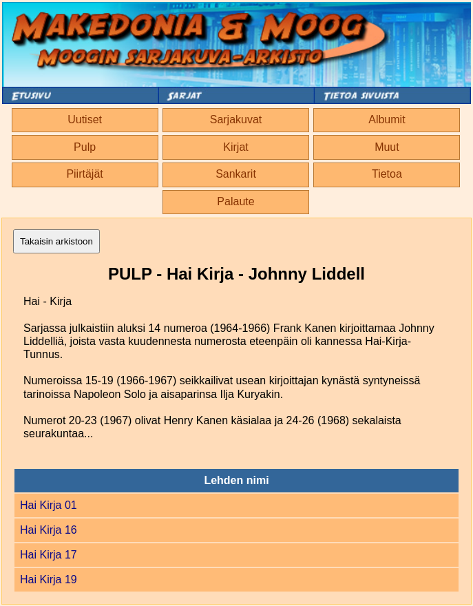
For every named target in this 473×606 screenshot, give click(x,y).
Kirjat (235, 147)
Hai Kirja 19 (48, 579)
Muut (387, 147)
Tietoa (387, 174)
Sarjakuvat (236, 119)
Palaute (235, 201)
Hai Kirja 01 (48, 505)
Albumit (386, 119)
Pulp (85, 147)
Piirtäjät (84, 174)
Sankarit (236, 174)
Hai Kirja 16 (48, 530)
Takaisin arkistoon (56, 241)
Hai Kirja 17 (48, 555)
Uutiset (84, 119)
